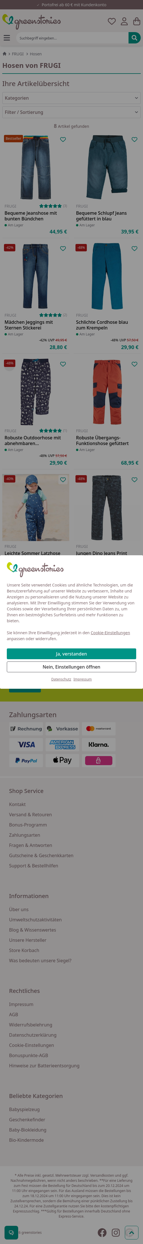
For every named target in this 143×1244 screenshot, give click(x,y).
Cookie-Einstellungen (110, 632)
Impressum (82, 679)
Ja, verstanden (71, 654)
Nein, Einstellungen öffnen (71, 667)
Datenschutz (61, 679)
